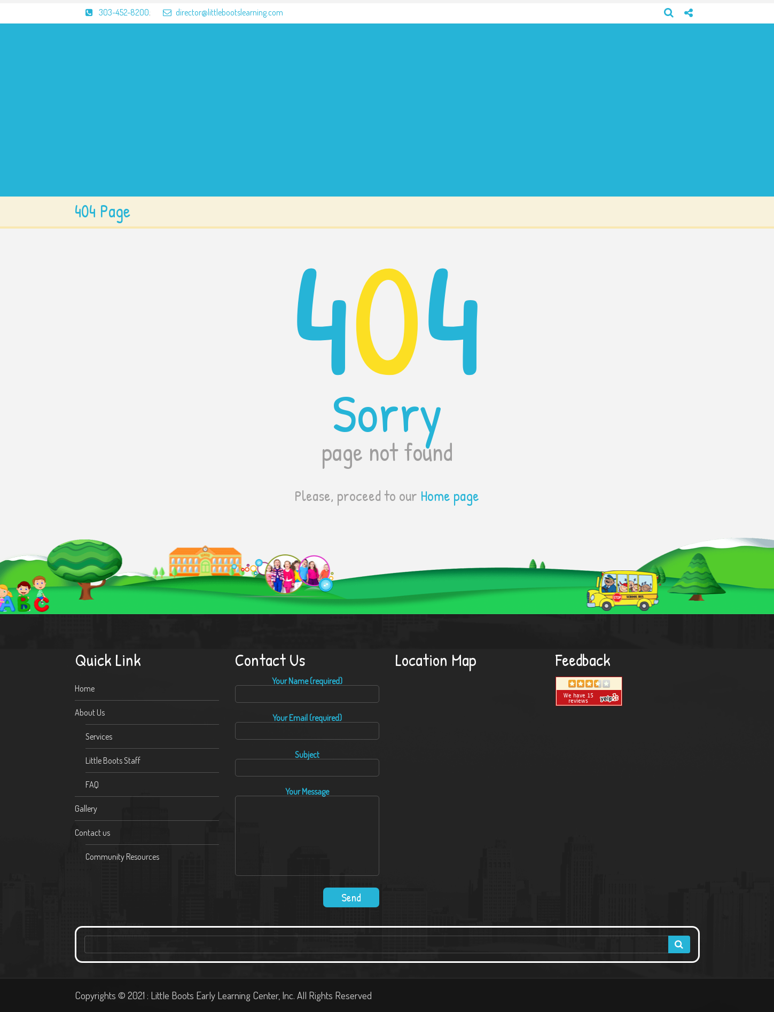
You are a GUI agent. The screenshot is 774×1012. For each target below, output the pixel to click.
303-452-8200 (112, 12)
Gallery (86, 808)
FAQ (92, 784)
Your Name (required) (307, 690)
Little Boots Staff (112, 760)
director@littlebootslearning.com (217, 12)
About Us (90, 712)
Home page (449, 495)
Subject (307, 763)
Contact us (92, 832)
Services (98, 736)
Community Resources (122, 856)
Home (85, 688)
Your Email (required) (307, 726)
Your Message (307, 832)
